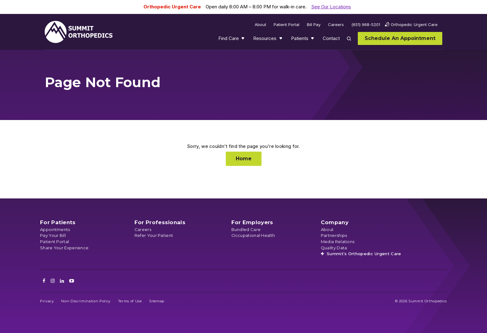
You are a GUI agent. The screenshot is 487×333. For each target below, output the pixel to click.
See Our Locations (331, 7)
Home (244, 159)
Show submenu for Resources (281, 39)
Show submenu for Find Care (243, 39)
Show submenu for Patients (313, 39)
